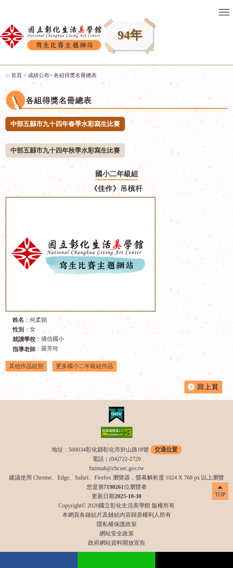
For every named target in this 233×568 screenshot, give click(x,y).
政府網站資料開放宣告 (116, 543)
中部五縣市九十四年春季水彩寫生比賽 (65, 124)
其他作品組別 (26, 366)
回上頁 (208, 387)
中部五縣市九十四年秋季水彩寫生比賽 (65, 150)
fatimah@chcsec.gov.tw (116, 468)
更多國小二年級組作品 (84, 366)
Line (116, 560)
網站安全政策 (116, 533)
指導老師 (24, 349)
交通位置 (166, 450)
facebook (39, 560)
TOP (220, 494)
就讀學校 (24, 339)
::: (7, 75)
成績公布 (38, 75)
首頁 (16, 75)
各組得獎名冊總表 (75, 75)
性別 (18, 329)
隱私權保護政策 (117, 524)
